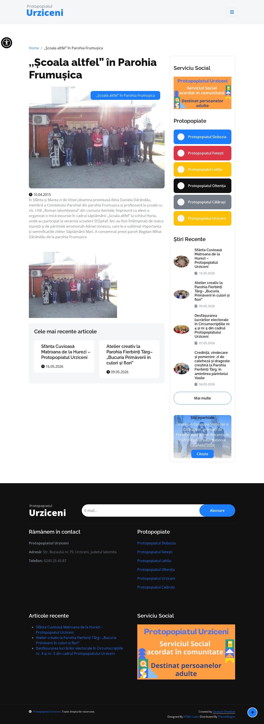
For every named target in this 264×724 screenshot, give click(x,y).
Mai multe (202, 398)
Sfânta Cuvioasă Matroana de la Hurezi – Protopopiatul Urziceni (65, 352)
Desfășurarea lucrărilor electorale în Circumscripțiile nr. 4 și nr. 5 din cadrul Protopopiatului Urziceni (212, 326)
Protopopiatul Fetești (155, 551)
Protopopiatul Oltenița (156, 569)
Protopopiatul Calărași (156, 587)
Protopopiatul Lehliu (154, 560)
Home (34, 48)
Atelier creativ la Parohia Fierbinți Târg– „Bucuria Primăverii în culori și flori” (129, 355)
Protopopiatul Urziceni (156, 578)
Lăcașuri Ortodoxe (224, 711)
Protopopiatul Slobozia (156, 543)
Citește (202, 453)
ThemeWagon (226, 716)
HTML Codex (191, 716)
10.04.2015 (40, 194)
